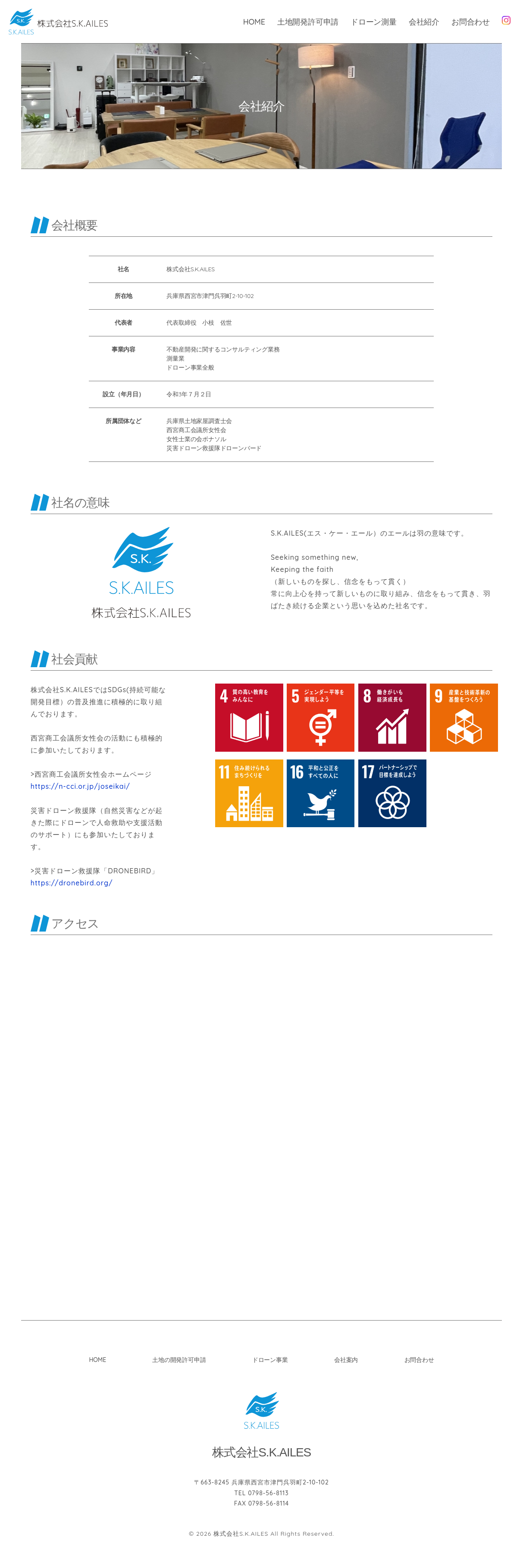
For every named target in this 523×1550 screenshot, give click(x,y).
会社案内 (346, 1360)
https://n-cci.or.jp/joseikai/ (80, 786)
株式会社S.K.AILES (240, 1534)
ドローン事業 (270, 1360)
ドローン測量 (374, 22)
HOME (254, 22)
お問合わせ (470, 22)
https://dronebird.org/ (72, 883)
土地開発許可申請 (307, 22)
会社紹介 (424, 22)
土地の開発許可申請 (179, 1360)
